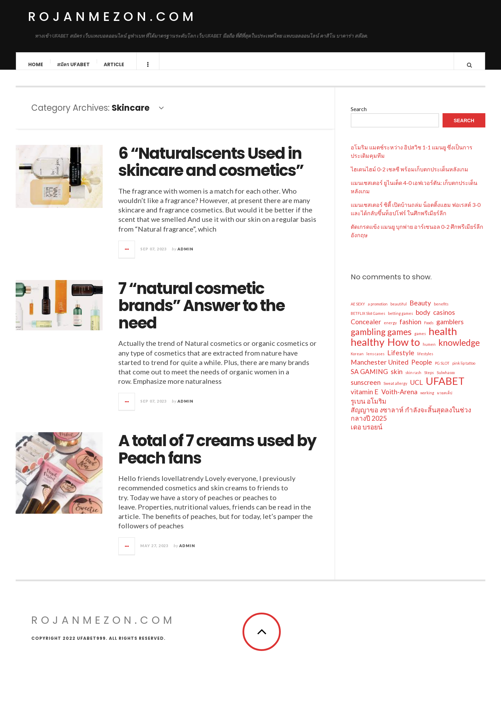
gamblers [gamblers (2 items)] (450, 328)
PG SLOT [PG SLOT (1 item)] (442, 369)
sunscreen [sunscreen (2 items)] (366, 389)
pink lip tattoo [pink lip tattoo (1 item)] (463, 369)
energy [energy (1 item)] (390, 329)
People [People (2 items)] (421, 369)
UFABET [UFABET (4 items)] (445, 387)
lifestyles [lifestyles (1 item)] (425, 360)
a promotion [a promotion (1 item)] (378, 310)
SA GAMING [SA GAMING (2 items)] (369, 378)
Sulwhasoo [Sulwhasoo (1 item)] (446, 379)
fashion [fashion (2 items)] (410, 328)
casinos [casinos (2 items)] (444, 319)
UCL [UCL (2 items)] (416, 389)
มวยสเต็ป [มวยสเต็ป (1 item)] (444, 399)
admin (185, 255)
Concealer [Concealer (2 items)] (366, 328)
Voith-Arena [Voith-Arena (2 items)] (399, 398)
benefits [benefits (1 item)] (441, 310)
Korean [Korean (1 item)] (357, 360)
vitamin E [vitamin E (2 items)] (365, 398)
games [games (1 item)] (420, 340)
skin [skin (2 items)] (397, 378)
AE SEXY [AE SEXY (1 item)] (358, 310)
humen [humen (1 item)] (429, 351)
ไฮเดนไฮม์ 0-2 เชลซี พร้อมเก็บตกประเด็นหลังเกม (409, 175)
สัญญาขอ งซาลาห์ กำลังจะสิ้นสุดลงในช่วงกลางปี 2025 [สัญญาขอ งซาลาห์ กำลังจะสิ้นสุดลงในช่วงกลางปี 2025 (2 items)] (411, 420)
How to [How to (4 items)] (403, 348)
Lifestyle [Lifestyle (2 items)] (400, 359)
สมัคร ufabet (73, 64)
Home (35, 64)
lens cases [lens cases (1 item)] (375, 360)
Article (114, 64)
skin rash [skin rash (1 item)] (413, 379)
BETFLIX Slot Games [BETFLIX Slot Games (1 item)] (368, 320)
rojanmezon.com (112, 16)
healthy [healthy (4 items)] (367, 348)
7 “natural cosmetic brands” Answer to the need (201, 312)
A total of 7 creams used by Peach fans (217, 456)
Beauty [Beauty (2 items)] (420, 309)
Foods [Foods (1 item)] (429, 329)
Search (359, 115)
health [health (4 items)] (443, 338)
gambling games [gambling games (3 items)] (381, 338)
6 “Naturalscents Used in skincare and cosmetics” (210, 168)
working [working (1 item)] (427, 399)
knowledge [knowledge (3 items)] (459, 349)
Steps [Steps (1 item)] (429, 379)
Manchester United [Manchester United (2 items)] (379, 369)
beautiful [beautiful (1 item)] (398, 310)
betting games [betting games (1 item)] (400, 320)
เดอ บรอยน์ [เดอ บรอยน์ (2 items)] (366, 433)
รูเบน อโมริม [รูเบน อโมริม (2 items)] (369, 408)
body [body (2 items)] (423, 319)
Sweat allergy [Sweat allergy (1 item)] (395, 390)
